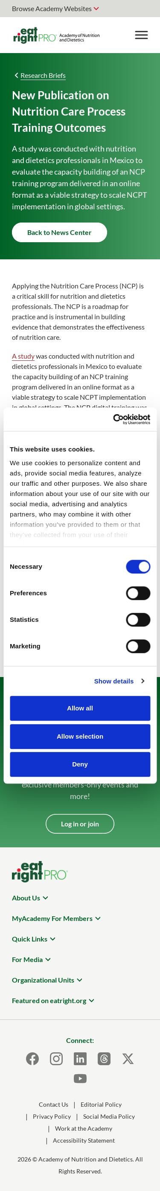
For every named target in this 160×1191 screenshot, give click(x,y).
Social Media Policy (109, 1116)
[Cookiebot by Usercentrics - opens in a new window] (114, 419)
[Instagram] (56, 1058)
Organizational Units (43, 980)
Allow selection (80, 736)
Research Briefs (43, 75)
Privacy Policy (52, 1116)
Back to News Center (59, 232)
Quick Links (29, 939)
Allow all (80, 708)
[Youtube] (80, 1078)
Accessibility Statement (84, 1140)
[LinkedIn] (80, 1058)
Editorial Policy (101, 1104)
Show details (114, 681)
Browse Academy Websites (52, 8)
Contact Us (53, 1104)
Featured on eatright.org (49, 1000)
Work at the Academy (83, 1128)
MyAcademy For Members (52, 918)
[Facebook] (32, 1058)
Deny (80, 764)
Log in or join (80, 824)
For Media (27, 959)
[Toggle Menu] (141, 35)
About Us (26, 898)
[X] (128, 1058)
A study (23, 356)
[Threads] (104, 1058)
